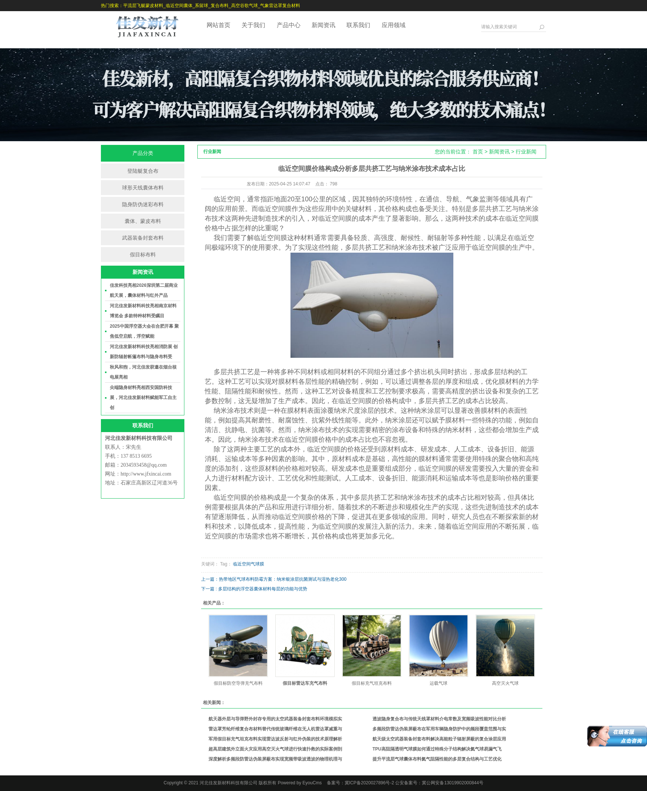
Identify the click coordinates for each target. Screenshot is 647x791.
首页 (478, 152)
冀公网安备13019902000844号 (452, 782)
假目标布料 (143, 254)
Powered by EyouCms (299, 782)
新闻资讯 (323, 25)
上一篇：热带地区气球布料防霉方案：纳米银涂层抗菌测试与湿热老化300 (274, 579)
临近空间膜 (522, 218)
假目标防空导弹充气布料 (238, 683)
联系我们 (358, 25)
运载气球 (438, 683)
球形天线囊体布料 (143, 188)
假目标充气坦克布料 (372, 683)
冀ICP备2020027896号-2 (369, 782)
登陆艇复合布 (142, 171)
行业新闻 (526, 152)
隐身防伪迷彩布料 (143, 204)
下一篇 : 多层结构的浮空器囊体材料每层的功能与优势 (254, 588)
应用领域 (393, 25)
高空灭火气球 (505, 683)
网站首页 (218, 25)
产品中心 (288, 25)
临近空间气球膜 (248, 564)
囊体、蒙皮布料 (143, 221)
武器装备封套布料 (143, 238)
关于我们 (253, 25)
